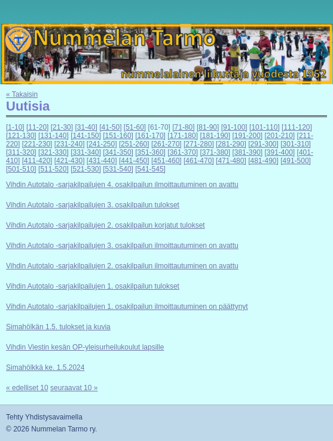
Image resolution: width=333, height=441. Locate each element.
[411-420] (37, 161)
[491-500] (295, 161)
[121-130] (21, 135)
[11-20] (37, 127)
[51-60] (135, 127)
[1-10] (15, 127)
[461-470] (199, 161)
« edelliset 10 (27, 388)
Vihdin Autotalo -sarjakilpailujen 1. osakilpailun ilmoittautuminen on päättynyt (127, 306)
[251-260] (134, 144)
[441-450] (134, 161)
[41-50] (110, 127)
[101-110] (264, 127)
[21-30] (62, 127)
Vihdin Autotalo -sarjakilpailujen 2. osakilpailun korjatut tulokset (105, 225)
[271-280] (199, 144)
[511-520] (53, 169)
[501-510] (21, 169)
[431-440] (102, 161)
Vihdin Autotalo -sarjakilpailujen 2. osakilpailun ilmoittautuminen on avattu (122, 266)
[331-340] (86, 152)
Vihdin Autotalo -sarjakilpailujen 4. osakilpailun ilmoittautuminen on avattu (122, 184)
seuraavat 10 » (73, 388)
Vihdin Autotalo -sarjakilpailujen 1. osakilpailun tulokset (92, 286)
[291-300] (263, 144)
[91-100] (234, 127)
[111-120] (297, 127)
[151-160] (118, 135)
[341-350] (118, 152)
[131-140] (53, 135)
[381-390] (247, 152)
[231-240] (69, 144)
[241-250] (102, 144)
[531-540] (118, 169)
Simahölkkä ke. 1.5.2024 (45, 367)
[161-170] (150, 135)
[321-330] (53, 152)
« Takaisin (22, 94)
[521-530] (86, 169)
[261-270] (166, 144)
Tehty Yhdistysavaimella (44, 417)
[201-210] (280, 135)
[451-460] (166, 161)
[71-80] (183, 127)
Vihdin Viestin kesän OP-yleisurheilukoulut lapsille (85, 347)
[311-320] (21, 152)
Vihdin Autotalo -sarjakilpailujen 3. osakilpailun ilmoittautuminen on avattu (122, 245)
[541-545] (150, 169)
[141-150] (86, 135)
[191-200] (247, 135)
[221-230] (37, 144)
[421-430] (69, 161)
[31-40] (86, 127)
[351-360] (150, 152)
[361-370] (182, 152)
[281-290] (231, 144)
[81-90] (208, 127)
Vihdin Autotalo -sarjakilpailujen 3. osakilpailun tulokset (92, 205)
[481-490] (263, 161)
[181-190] (215, 135)
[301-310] (295, 144)
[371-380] (215, 152)
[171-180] (182, 135)
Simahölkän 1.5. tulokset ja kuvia (58, 327)
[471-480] (231, 161)
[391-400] (280, 152)
